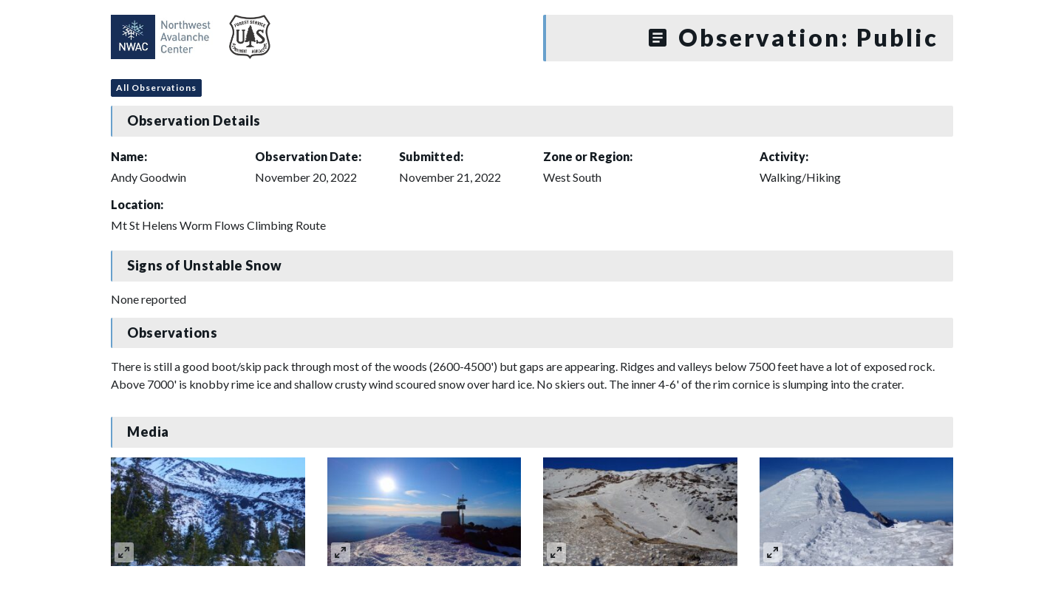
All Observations (156, 87)
